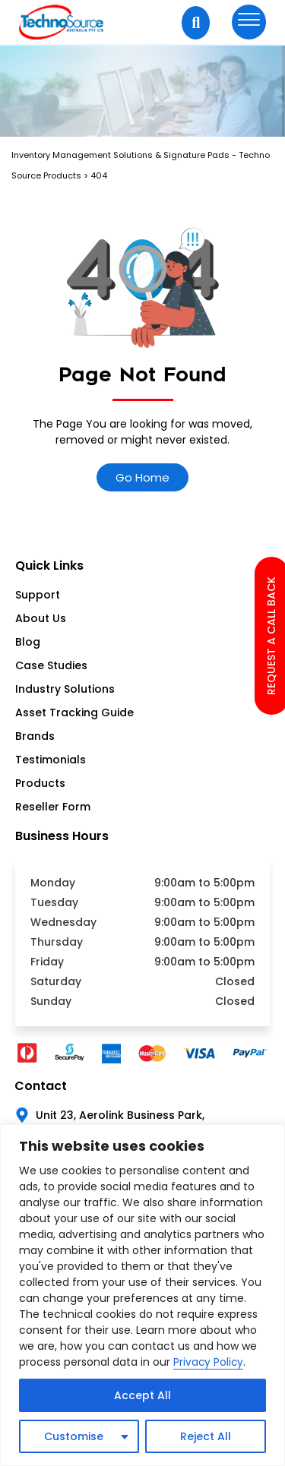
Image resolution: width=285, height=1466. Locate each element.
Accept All (142, 1395)
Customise (73, 1436)
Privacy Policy (209, 1362)
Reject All (205, 1436)
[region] (142, 1295)
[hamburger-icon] (249, 22)
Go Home (142, 477)
